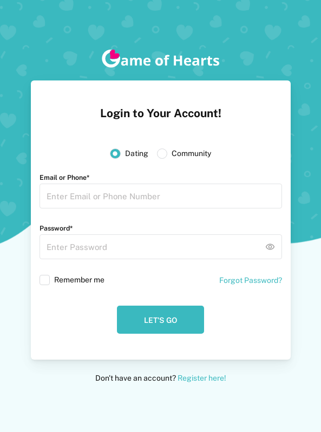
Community (191, 153)
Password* (56, 228)
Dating (136, 153)
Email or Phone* (64, 177)
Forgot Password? (250, 280)
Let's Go (160, 320)
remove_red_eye (270, 247)
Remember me (79, 279)
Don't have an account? (160, 378)
